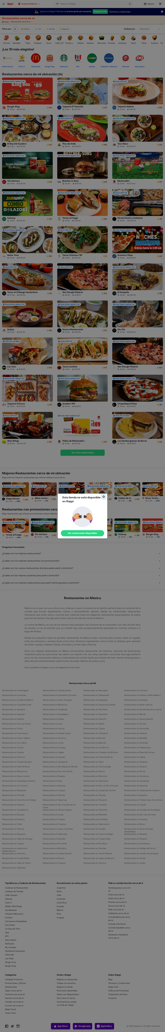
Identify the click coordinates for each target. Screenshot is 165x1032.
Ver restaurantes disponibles (82, 533)
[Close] (104, 497)
